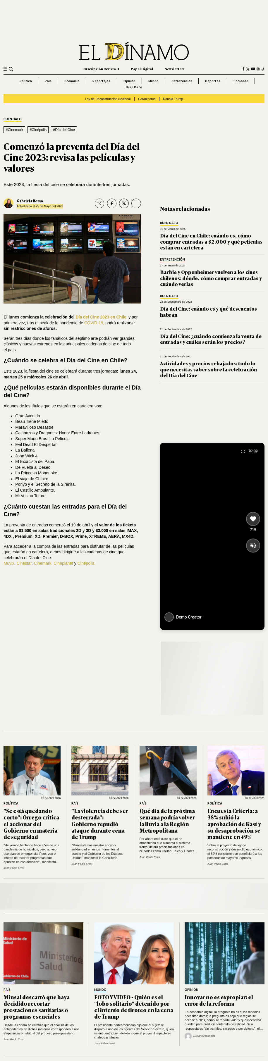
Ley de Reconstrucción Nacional (108, 99)
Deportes (212, 81)
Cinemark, (43, 563)
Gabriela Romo (30, 201)
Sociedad (240, 81)
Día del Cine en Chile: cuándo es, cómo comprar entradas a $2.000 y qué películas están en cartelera (211, 241)
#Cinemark (14, 130)
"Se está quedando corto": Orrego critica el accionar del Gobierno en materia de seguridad (31, 824)
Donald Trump (173, 99)
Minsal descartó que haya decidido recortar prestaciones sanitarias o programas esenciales (37, 1007)
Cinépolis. (86, 563)
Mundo (153, 81)
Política (26, 81)
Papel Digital (142, 68)
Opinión (129, 81)
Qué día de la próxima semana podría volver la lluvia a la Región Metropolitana (167, 820)
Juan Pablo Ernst (14, 868)
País (48, 81)
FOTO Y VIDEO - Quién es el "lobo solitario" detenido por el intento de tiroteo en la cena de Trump (133, 1007)
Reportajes (101, 81)
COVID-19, (93, 323)
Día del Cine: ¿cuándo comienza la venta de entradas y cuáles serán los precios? (211, 338)
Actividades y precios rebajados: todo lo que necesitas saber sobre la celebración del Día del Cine (208, 369)
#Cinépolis (38, 130)
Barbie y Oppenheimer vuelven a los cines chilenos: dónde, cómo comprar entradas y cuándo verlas (211, 277)
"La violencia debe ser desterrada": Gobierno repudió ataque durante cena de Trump (99, 824)
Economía (72, 81)
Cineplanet (64, 563)
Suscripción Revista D (101, 68)
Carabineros (146, 99)
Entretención (182, 81)
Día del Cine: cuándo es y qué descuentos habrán (208, 311)
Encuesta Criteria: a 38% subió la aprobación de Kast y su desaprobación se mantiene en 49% (234, 824)
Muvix (9, 563)
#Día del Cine (64, 130)
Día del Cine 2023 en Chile (100, 317)
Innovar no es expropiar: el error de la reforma (219, 1000)
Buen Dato (134, 87)
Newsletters (175, 68)
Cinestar (24, 563)
